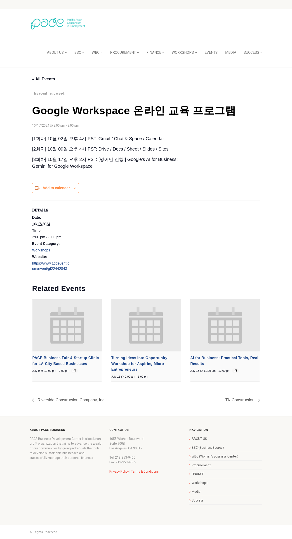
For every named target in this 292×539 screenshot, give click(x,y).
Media (196, 491)
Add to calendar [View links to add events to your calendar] (56, 188)
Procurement (201, 465)
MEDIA (230, 52)
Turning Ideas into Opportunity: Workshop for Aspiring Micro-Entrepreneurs (140, 364)
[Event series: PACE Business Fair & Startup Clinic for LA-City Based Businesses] (74, 370)
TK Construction (240, 400)
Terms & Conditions (145, 471)
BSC (77, 52)
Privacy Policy (119, 471)
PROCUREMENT (123, 52)
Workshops (41, 250)
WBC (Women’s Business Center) (215, 456)
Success (198, 500)
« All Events (43, 79)
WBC (95, 52)
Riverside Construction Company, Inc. (71, 400)
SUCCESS (251, 52)
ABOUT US (55, 52)
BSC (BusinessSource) (208, 447)
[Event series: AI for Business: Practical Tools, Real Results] (235, 370)
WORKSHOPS (183, 52)
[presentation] (67, 325)
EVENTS (211, 52)
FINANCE (153, 52)
